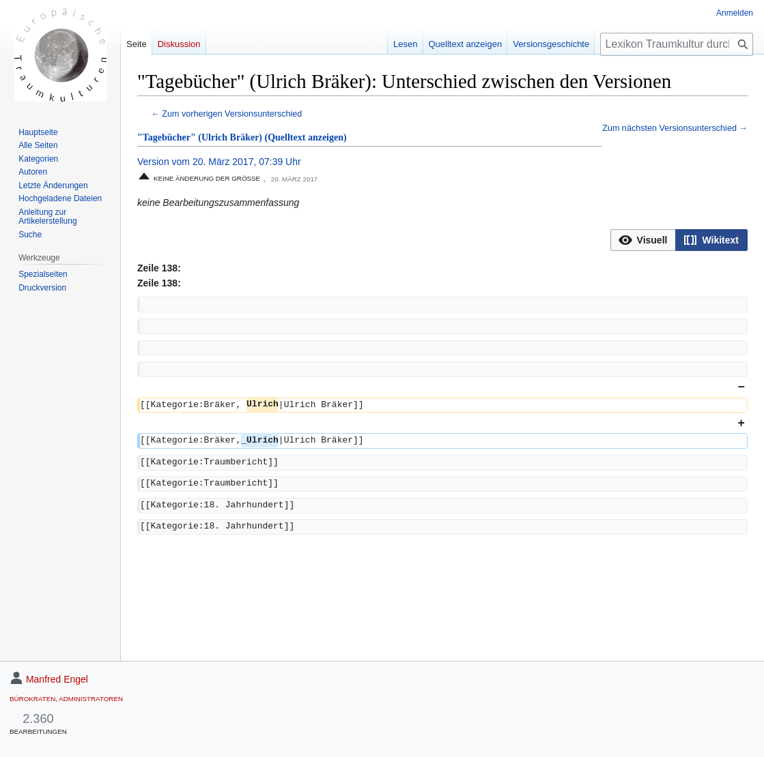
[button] (643, 240)
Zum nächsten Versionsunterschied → (675, 128)
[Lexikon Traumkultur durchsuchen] (676, 44)
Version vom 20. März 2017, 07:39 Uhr (219, 161)
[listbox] (679, 240)
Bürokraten (32, 698)
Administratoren (91, 698)
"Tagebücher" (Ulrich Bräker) (199, 137)
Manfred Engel (57, 679)
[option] (643, 239)
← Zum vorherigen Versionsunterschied (226, 114)
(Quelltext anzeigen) (306, 137)
